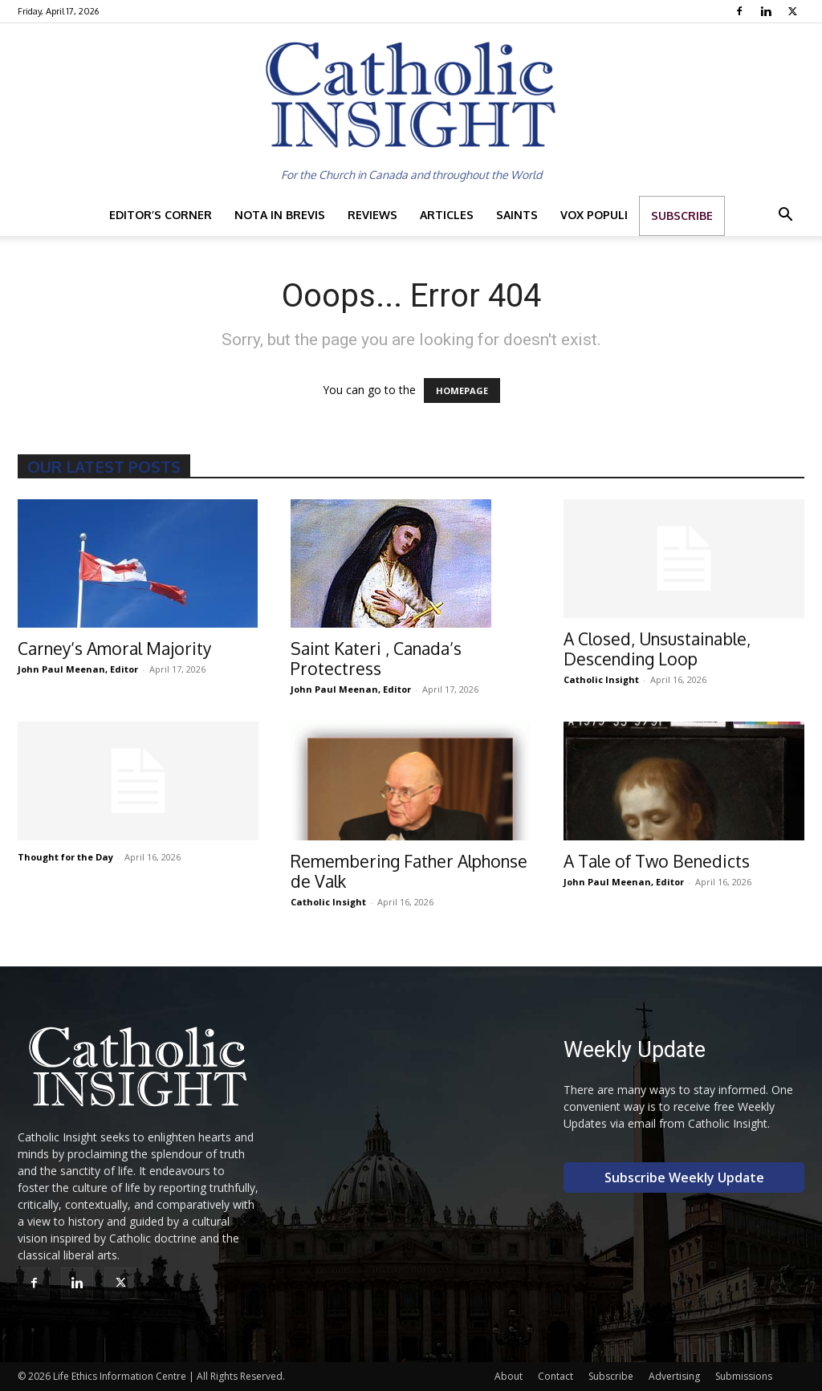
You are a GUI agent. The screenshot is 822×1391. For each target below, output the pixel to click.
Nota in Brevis (279, 215)
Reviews (372, 215)
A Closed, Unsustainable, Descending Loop (657, 648)
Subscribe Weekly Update (684, 1177)
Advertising (674, 1376)
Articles (447, 215)
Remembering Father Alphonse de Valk (409, 871)
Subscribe (682, 215)
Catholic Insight (601, 679)
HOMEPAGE (462, 390)
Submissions (743, 1376)
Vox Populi (594, 215)
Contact (555, 1376)
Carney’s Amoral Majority (114, 648)
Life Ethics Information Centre (119, 1376)
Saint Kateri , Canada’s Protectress (376, 658)
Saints (517, 215)
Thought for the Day (65, 857)
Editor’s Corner (160, 215)
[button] (785, 216)
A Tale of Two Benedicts (657, 861)
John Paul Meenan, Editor (78, 669)
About (508, 1376)
